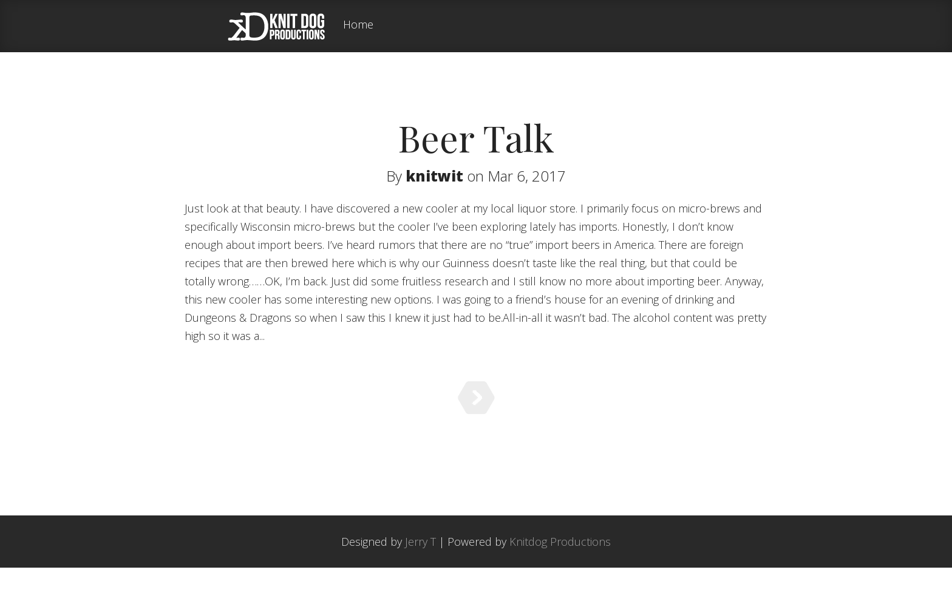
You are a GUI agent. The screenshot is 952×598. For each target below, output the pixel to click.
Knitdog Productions (560, 572)
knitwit (434, 176)
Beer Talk (476, 137)
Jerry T (420, 572)
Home (358, 25)
